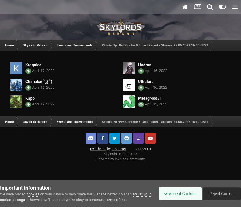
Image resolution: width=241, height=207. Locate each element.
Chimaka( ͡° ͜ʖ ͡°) (38, 81)
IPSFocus (119, 149)
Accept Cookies (179, 193)
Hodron (144, 65)
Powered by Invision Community (120, 159)
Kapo (30, 98)
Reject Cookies (221, 193)
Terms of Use (124, 200)
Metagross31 (150, 98)
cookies (33, 194)
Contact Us (142, 149)
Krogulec (33, 65)
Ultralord (146, 81)
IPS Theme (98, 149)
